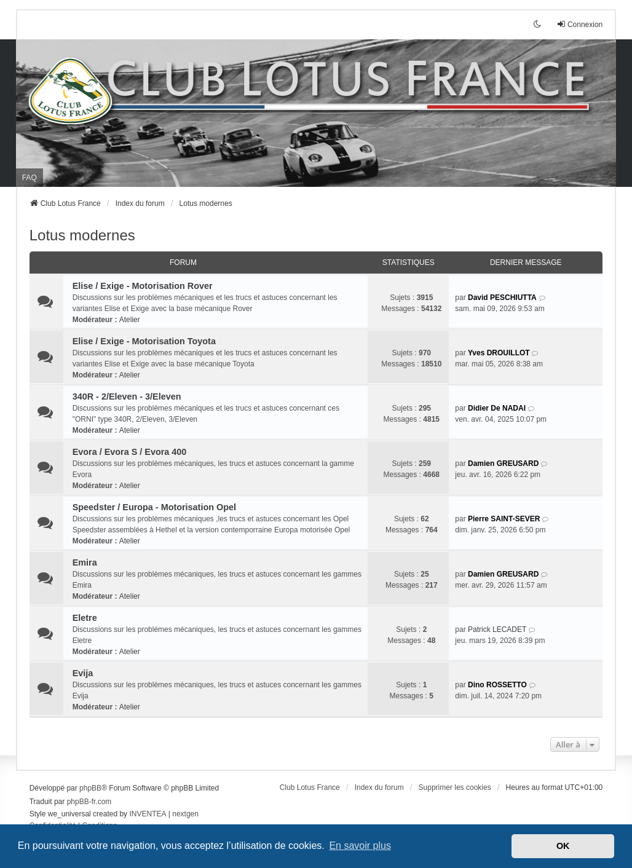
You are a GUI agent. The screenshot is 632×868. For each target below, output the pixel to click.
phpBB (90, 788)
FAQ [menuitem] (29, 177)
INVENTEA (147, 814)
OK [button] (563, 846)
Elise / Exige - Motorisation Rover (143, 286)
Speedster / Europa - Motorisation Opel (154, 507)
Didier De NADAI (497, 408)
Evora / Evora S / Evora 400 (130, 452)
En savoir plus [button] (360, 845)
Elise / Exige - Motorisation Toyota (144, 341)
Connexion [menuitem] (579, 24)
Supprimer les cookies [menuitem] (455, 787)
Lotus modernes (82, 235)
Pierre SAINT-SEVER (504, 519)
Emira (85, 562)
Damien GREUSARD (503, 463)
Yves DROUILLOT (499, 353)
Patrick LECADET (497, 629)
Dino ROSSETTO (497, 685)
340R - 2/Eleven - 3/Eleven (127, 396)
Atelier (129, 319)
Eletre (85, 618)
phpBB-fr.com (89, 801)
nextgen (185, 814)
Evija (83, 673)
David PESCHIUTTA (502, 297)
